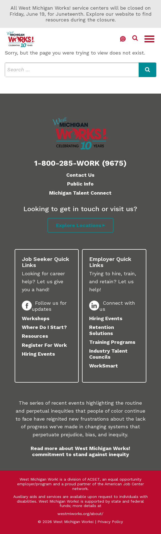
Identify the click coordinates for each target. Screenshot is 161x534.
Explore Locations (78, 225)
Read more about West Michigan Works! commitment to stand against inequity (80, 451)
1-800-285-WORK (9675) (80, 163)
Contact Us (80, 175)
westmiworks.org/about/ (80, 513)
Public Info (80, 184)
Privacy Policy (110, 521)
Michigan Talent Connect (80, 193)
